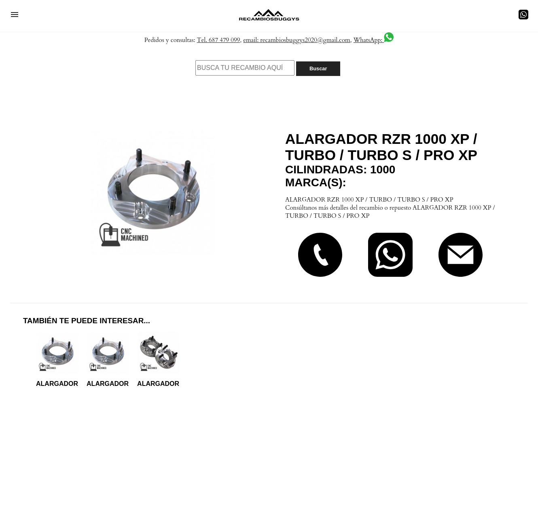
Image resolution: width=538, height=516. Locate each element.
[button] (14, 14)
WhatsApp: (374, 40)
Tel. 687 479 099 (218, 40)
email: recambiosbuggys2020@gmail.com (296, 40)
